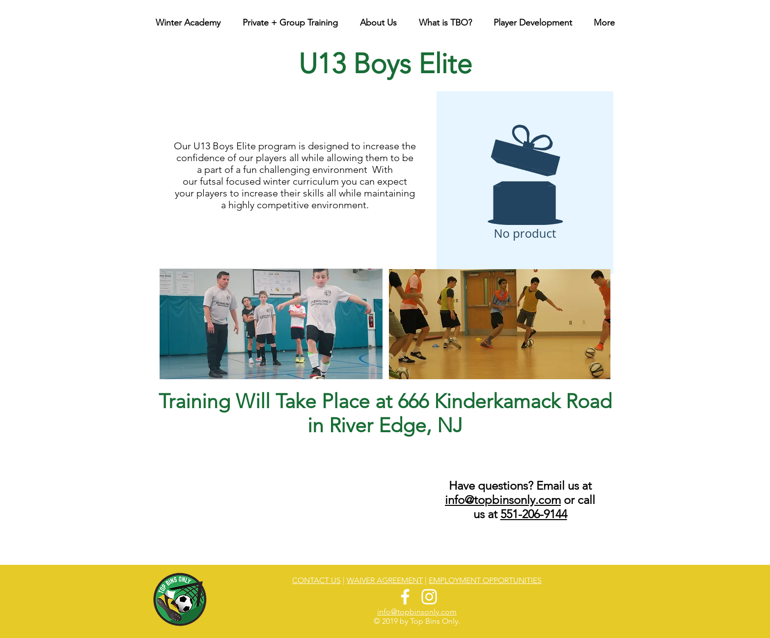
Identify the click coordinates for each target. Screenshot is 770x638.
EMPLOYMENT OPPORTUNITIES (485, 580)
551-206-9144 (533, 514)
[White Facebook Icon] (405, 596)
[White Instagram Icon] (429, 596)
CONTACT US (316, 580)
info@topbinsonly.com (503, 500)
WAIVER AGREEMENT (385, 580)
